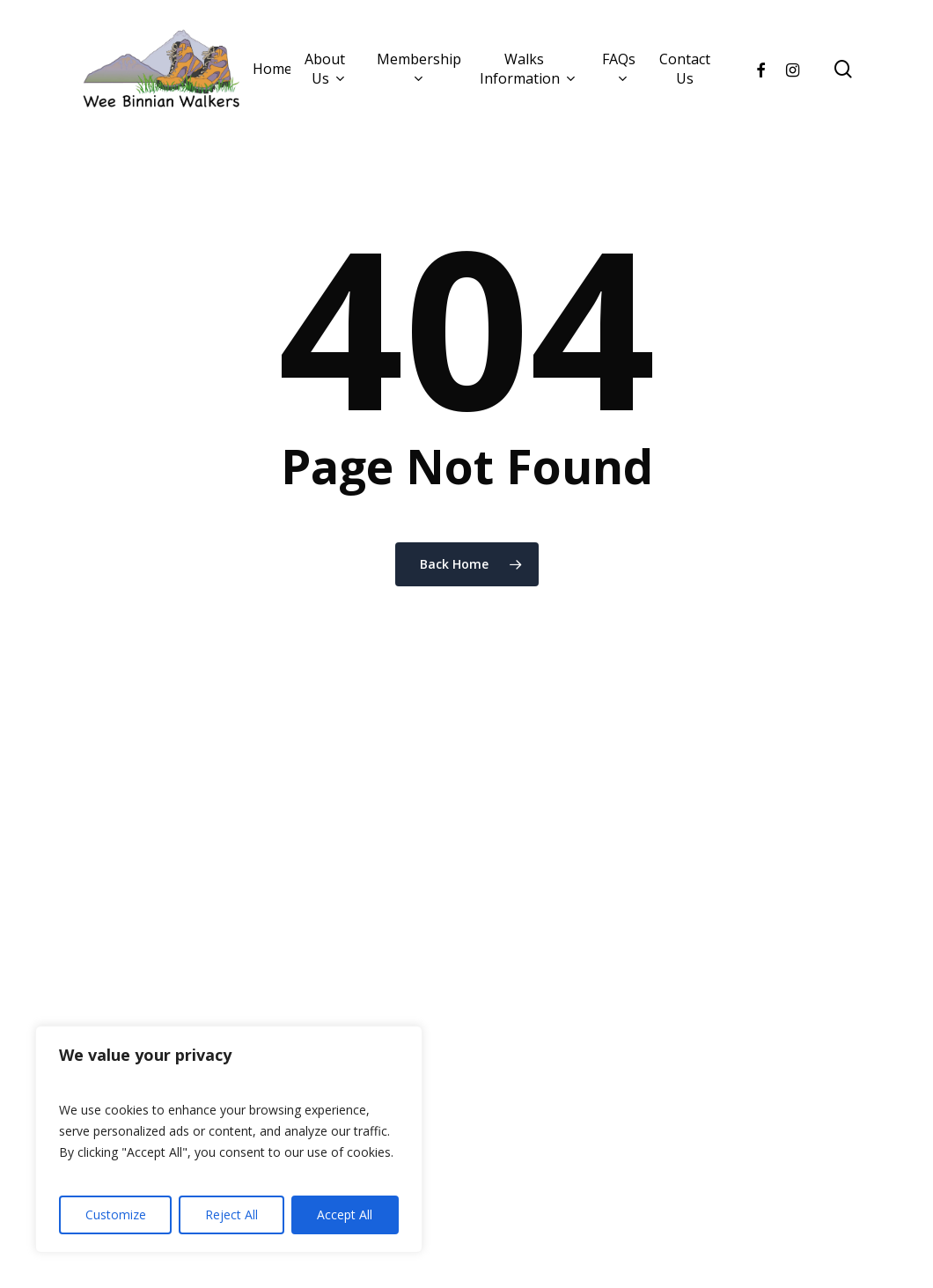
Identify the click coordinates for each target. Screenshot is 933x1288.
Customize (115, 1214)
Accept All (344, 1214)
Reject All (231, 1214)
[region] (228, 1139)
